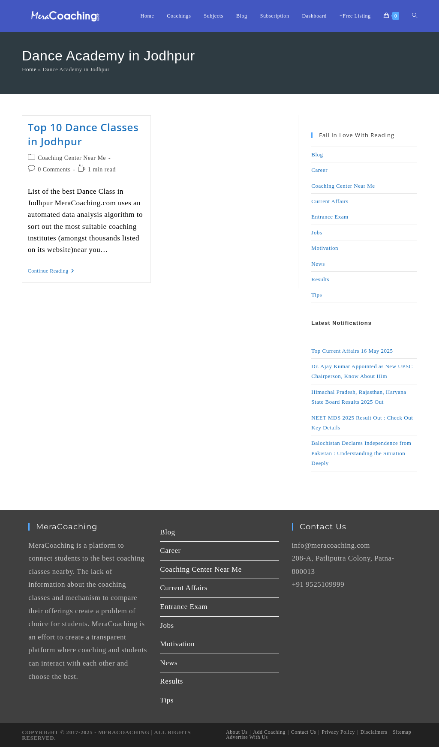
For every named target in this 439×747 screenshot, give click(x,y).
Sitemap (402, 732)
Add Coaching (269, 732)
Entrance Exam (329, 216)
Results (320, 279)
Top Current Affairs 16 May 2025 (352, 351)
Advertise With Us (247, 737)
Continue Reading (51, 271)
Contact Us (303, 732)
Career (319, 170)
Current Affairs (329, 201)
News (318, 264)
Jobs (316, 232)
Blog (317, 154)
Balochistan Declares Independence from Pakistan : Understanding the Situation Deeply (361, 453)
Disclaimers (374, 732)
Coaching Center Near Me (72, 158)
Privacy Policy (338, 732)
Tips (316, 294)
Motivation (324, 248)
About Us (236, 732)
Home (29, 69)
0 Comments (54, 169)
